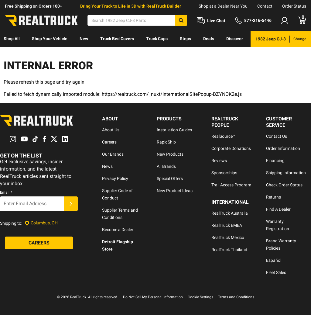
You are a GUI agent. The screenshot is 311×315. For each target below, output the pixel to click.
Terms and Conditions (236, 297)
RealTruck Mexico (227, 237)
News (107, 166)
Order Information (283, 148)
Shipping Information (286, 172)
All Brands (166, 166)
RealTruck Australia (229, 213)
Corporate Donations (231, 148)
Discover (234, 38)
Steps (185, 38)
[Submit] (71, 203)
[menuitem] (11, 39)
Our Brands (113, 154)
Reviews (219, 160)
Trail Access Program (231, 184)
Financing (275, 160)
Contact (264, 6)
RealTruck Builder (163, 6)
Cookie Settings (200, 297)
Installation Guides (174, 129)
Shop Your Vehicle (49, 38)
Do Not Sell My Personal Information (153, 297)
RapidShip (166, 142)
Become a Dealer (117, 229)
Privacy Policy (115, 178)
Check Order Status (284, 184)
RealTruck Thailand (229, 249)
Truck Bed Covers (117, 38)
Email (6, 192)
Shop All (12, 38)
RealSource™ (223, 136)
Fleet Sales (276, 272)
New (84, 38)
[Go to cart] (302, 20)
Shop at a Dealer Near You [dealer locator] (223, 6)
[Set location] (41, 223)
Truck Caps (157, 38)
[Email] (32, 203)
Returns (273, 197)
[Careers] (39, 243)
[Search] (137, 20)
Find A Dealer (278, 209)
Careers (109, 142)
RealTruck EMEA (226, 225)
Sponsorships (224, 172)
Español (273, 260)
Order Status (294, 6)
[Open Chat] (211, 20)
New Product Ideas (175, 190)
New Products (170, 154)
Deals (208, 38)
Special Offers (170, 178)
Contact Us (276, 136)
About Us (110, 129)
